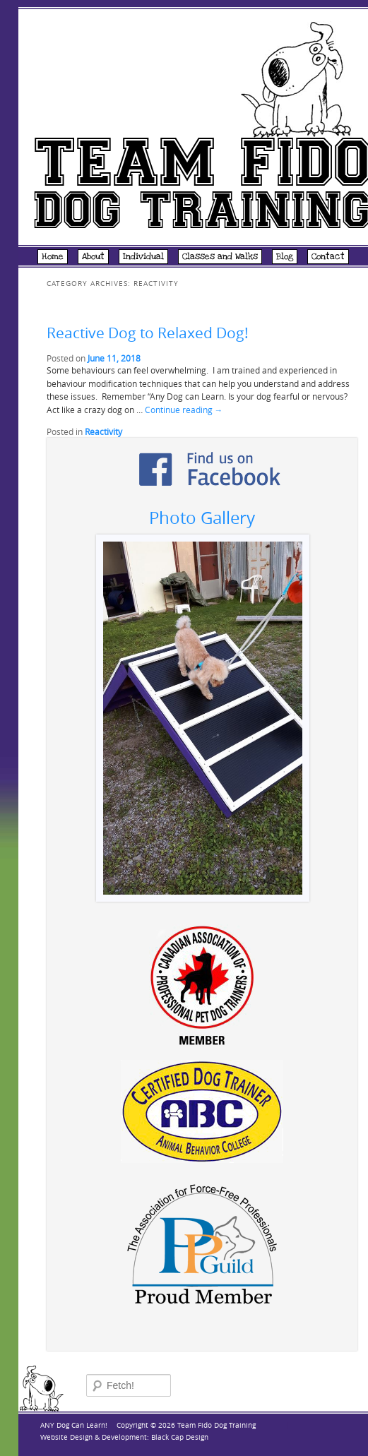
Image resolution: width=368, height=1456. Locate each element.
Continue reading (184, 410)
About (93, 256)
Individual (143, 256)
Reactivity (103, 431)
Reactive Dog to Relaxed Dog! (148, 332)
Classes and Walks (220, 256)
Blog (284, 256)
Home (53, 256)
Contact (328, 256)
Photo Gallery (202, 517)
